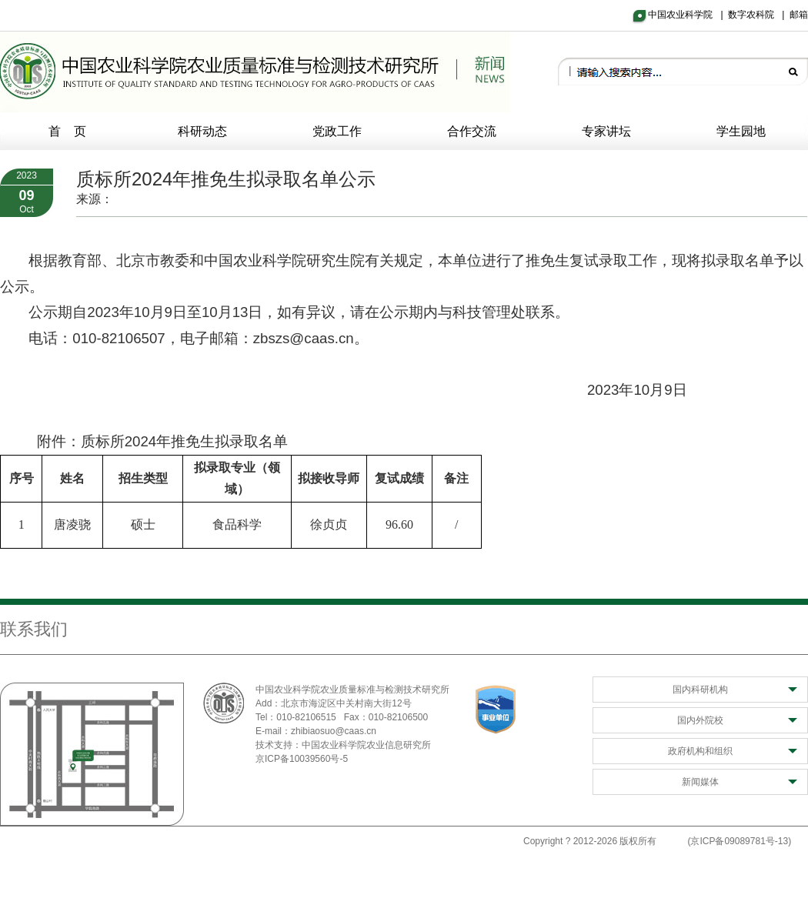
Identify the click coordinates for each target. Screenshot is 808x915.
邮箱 (799, 14)
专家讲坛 (606, 131)
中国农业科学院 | (688, 14)
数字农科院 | (759, 14)
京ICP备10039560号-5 (301, 758)
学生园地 (741, 131)
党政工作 (337, 131)
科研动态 (202, 131)
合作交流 (471, 131)
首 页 (67, 131)
